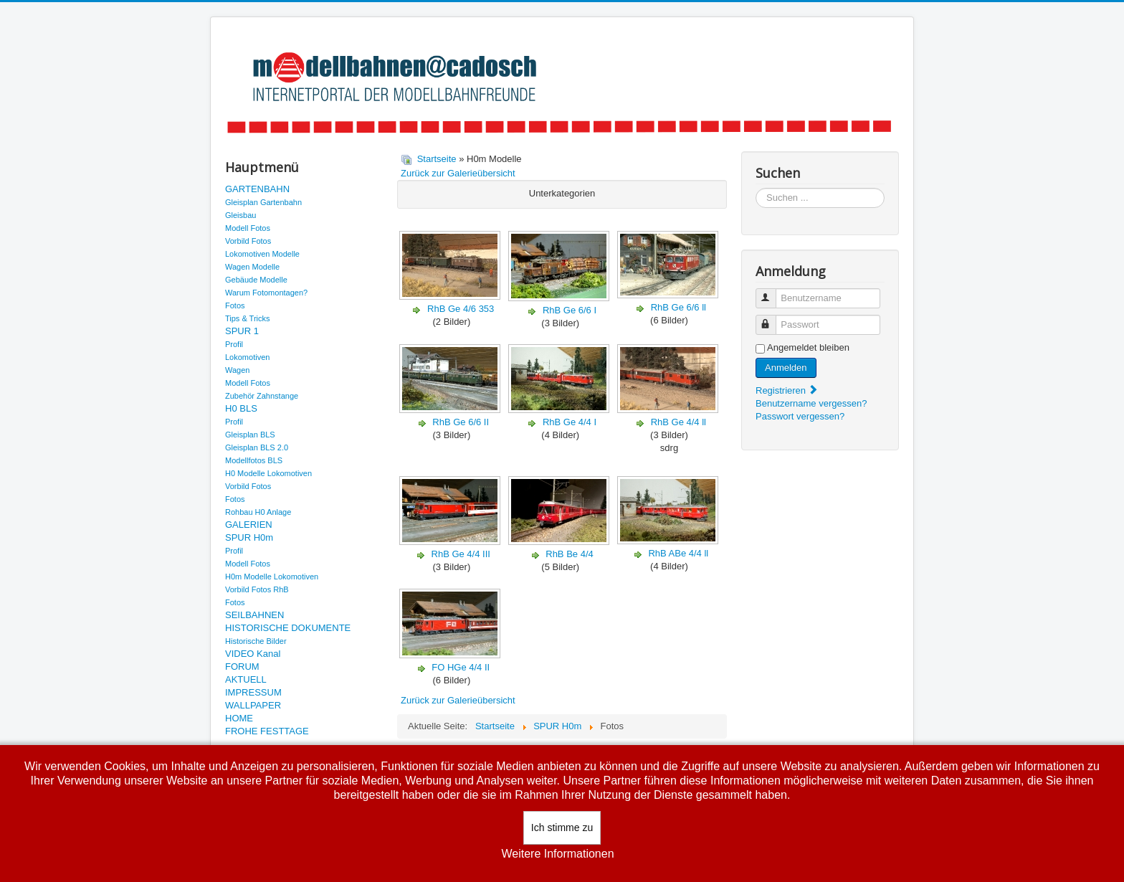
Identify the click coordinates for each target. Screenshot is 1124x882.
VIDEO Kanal (252, 653)
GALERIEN (248, 524)
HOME (239, 718)
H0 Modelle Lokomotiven (268, 473)
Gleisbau (240, 215)
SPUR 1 (242, 331)
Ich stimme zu (562, 827)
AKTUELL (246, 679)
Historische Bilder (256, 641)
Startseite (437, 158)
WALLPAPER (253, 705)
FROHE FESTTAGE (267, 731)
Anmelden (786, 367)
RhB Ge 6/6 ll (678, 307)
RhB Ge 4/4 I (569, 422)
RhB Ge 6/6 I (569, 310)
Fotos (235, 305)
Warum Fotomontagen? (266, 292)
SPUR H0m (249, 537)
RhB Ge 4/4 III (461, 554)
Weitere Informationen (557, 854)
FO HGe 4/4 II (461, 667)
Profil (234, 344)
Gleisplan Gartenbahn (263, 202)
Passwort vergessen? (800, 416)
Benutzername (772, 292)
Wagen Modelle (252, 266)
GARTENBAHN (257, 189)
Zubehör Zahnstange (261, 396)
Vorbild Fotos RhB (257, 589)
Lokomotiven (247, 357)
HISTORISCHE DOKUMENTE (288, 627)
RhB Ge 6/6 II (460, 422)
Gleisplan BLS (250, 434)
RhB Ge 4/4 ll (678, 422)
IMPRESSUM (253, 692)
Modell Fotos (247, 228)
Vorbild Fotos (248, 241)
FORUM (242, 666)
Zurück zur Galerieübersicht (458, 173)
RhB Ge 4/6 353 (460, 308)
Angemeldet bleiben (808, 347)
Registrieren (787, 390)
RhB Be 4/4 (570, 554)
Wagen (237, 370)
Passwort (772, 318)
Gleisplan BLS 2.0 (256, 447)
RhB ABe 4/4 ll (678, 553)
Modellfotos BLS (253, 460)
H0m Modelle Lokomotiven (271, 576)
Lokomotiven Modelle (262, 254)
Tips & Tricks (247, 318)
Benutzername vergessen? (811, 403)
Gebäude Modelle (256, 279)
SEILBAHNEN (254, 615)
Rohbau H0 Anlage (258, 512)
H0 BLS (241, 408)
